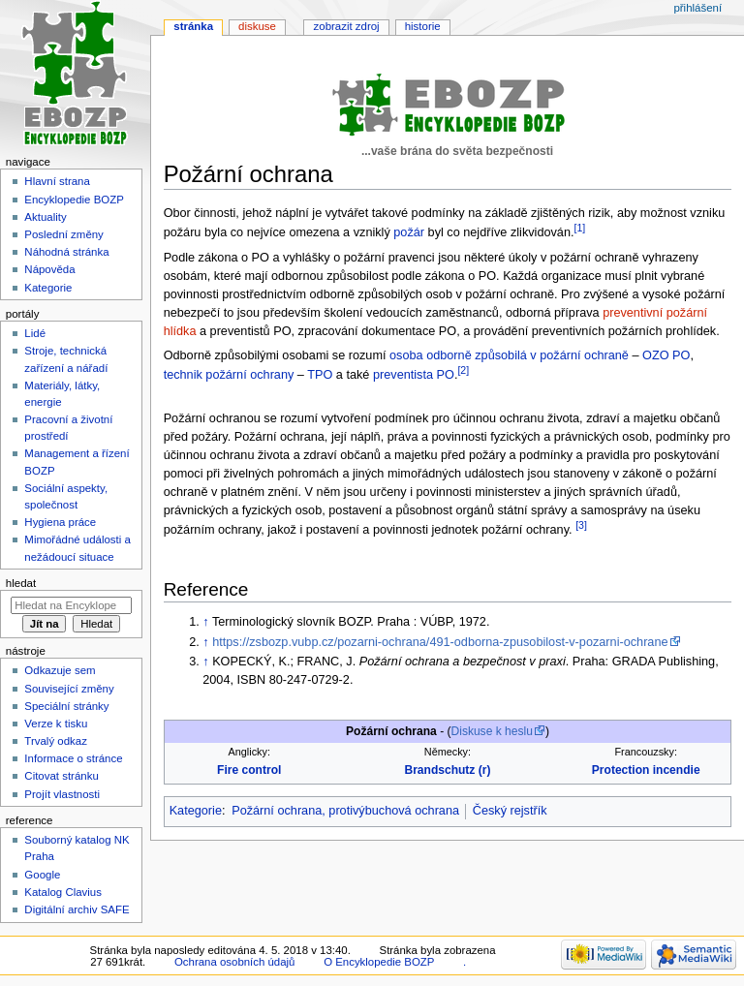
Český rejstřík (510, 810)
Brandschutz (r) (447, 770)
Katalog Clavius (63, 892)
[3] (581, 525)
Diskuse (257, 26)
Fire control (249, 770)
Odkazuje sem (59, 670)
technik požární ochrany (229, 375)
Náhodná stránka (66, 252)
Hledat (21, 583)
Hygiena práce (60, 522)
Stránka (193, 26)
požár (408, 232)
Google (42, 874)
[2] (463, 370)
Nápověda (49, 269)
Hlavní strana (56, 181)
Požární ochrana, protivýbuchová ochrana (345, 810)
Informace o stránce (73, 758)
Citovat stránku (61, 776)
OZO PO (666, 355)
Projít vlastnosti (62, 794)
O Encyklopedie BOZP (379, 962)
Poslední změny (64, 234)
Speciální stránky (66, 706)
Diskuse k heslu (492, 731)
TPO (319, 375)
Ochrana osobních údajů (234, 962)
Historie (423, 26)
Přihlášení (697, 8)
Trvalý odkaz (55, 741)
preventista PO (413, 375)
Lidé (35, 333)
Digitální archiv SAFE (76, 909)
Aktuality (45, 217)
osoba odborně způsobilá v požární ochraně (509, 355)
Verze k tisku (55, 723)
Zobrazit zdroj (347, 26)
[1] (579, 227)
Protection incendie (646, 770)
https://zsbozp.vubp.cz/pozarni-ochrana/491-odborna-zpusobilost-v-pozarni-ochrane (439, 642)
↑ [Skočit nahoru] (205, 622)
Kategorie (196, 810)
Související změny (68, 688)
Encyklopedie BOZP (74, 199)
